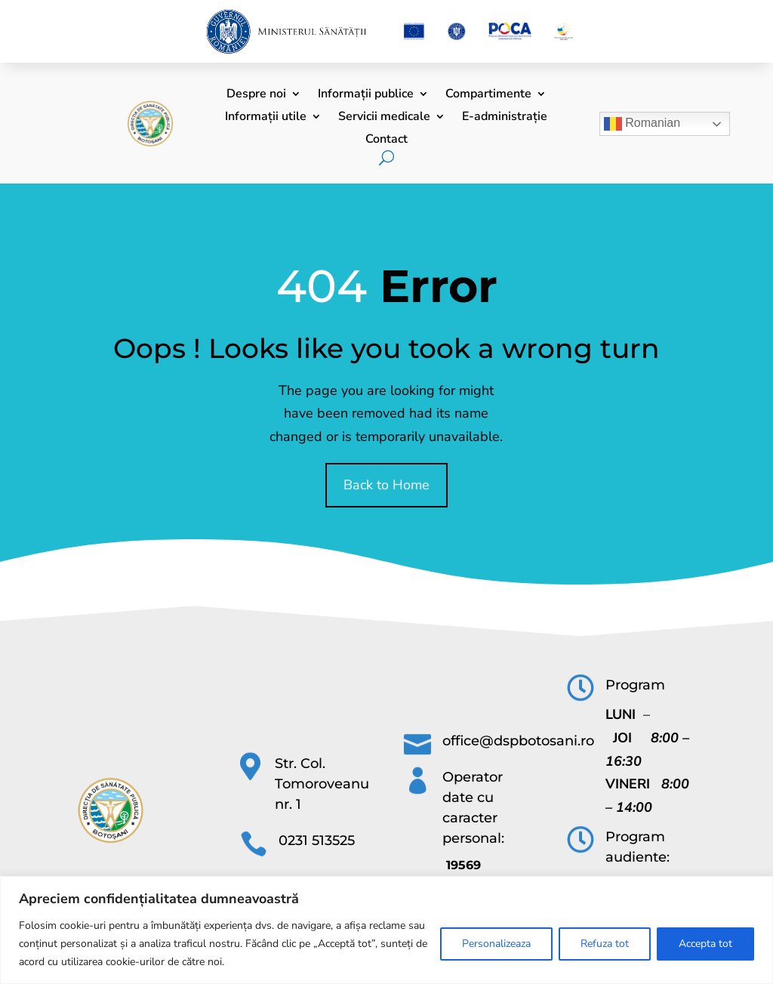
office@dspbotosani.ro (518, 741)
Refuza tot (605, 943)
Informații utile (265, 118)
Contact (386, 140)
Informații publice (366, 95)
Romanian (642, 124)
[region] (386, 930)
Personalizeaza (496, 943)
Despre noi (256, 95)
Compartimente (488, 95)
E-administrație (504, 118)
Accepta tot (705, 943)
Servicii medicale (384, 118)
